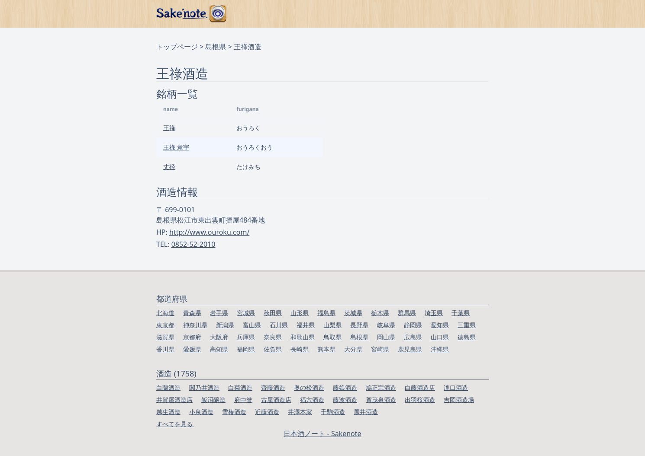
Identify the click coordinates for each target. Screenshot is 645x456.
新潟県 (225, 325)
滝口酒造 (456, 387)
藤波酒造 (345, 399)
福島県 (326, 313)
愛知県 (440, 325)
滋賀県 (165, 337)
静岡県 (413, 325)
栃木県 (380, 313)
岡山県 (386, 337)
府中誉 (243, 399)
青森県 (192, 313)
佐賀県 (273, 349)
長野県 (359, 325)
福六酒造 (312, 399)
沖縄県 (440, 349)
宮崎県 (380, 349)
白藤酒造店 (420, 387)
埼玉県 (434, 313)
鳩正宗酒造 (381, 387)
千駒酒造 (333, 412)
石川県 (279, 325)
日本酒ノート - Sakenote (322, 433)
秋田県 (273, 313)
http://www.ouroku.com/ (209, 232)
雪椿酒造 (234, 412)
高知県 (219, 349)
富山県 (252, 325)
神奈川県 (195, 325)
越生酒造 (168, 412)
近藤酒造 (267, 412)
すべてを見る (175, 424)
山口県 (440, 337)
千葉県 (461, 313)
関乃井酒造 (204, 387)
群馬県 (407, 313)
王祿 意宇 (176, 147)
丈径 (169, 167)
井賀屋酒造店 (174, 399)
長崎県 (299, 349)
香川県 (165, 349)
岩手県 (219, 313)
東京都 (165, 325)
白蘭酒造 (168, 387)
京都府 (192, 337)
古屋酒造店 (276, 399)
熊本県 (326, 349)
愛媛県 (192, 349)
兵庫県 (246, 337)
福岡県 (246, 349)
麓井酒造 (366, 412)
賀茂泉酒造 (381, 399)
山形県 (299, 313)
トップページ (177, 46)
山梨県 (332, 325)
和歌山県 (302, 337)
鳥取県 (332, 337)
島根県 (215, 46)
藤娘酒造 (345, 387)
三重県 (467, 325)
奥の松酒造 (309, 387)
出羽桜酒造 (420, 399)
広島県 (413, 337)
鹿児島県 (410, 349)
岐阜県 (386, 325)
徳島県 (467, 337)
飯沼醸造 (213, 399)
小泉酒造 (201, 412)
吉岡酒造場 (459, 399)
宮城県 (246, 313)
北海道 (165, 313)
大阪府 (219, 337)
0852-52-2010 (193, 244)
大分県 (353, 349)
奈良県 (273, 337)
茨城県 (353, 313)
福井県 (306, 325)
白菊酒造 (240, 387)
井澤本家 (300, 412)
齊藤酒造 (273, 387)
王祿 (169, 128)
